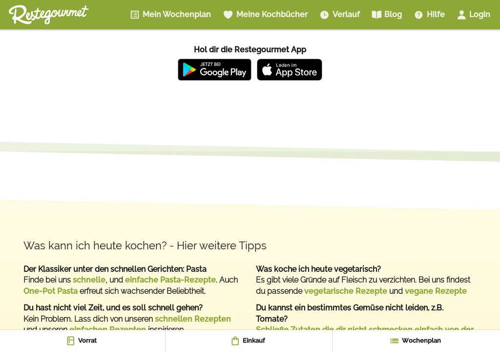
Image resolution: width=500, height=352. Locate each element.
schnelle (89, 280)
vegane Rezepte (436, 291)
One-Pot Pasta (50, 291)
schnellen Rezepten (193, 319)
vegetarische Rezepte (345, 291)
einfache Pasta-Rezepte (170, 280)
